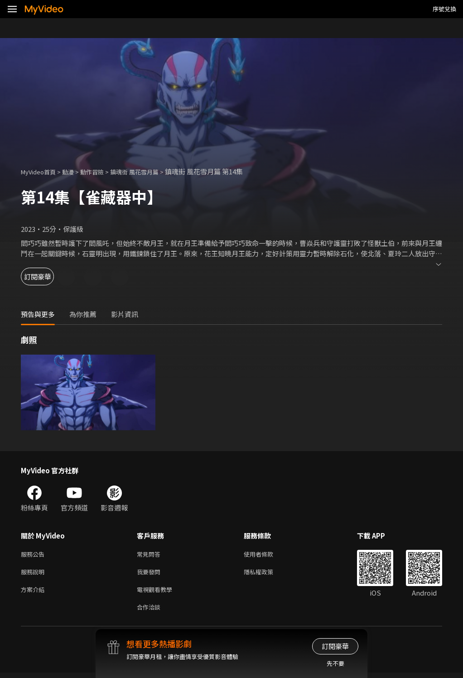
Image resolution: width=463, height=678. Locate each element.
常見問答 (150, 554)
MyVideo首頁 (41, 171)
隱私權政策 (266, 573)
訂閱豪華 (45, 276)
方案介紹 (34, 592)
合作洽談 (150, 611)
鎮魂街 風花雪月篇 (150, 171)
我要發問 (150, 573)
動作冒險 (102, 171)
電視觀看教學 (157, 592)
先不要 (335, 663)
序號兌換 (444, 9)
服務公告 (34, 554)
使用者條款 (266, 554)
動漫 (75, 171)
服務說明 (34, 573)
